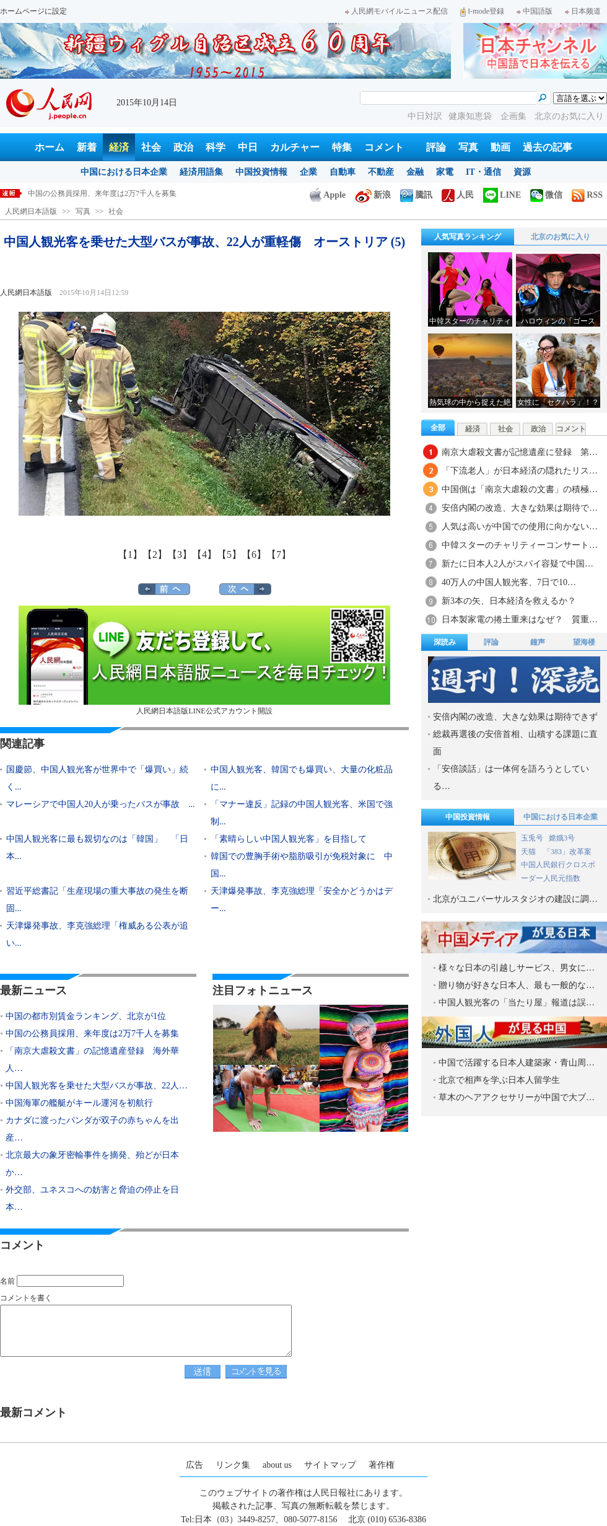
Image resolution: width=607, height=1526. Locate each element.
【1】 (130, 554)
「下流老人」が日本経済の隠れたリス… (520, 470)
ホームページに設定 (33, 11)
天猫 (529, 851)
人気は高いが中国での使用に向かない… (520, 526)
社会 (151, 147)
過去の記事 (547, 147)
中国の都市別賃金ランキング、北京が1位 (96, 193)
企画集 (514, 116)
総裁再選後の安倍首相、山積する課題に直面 (515, 743)
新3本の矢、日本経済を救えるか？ (509, 601)
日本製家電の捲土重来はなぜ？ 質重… (520, 619)
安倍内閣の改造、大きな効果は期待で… (520, 508)
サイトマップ (330, 1465)
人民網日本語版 (31, 211)
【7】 (278, 554)
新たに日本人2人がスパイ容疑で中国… (517, 563)
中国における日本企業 (124, 172)
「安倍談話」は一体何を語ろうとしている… (511, 777)
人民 (458, 195)
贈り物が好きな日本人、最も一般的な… (517, 985)
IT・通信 (483, 172)
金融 (415, 172)
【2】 (154, 554)
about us (277, 1465)
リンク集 (233, 1465)
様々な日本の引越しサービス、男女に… (517, 967)
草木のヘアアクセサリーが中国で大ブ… (517, 1097)
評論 (436, 147)
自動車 (343, 172)
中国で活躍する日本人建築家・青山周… (517, 1062)
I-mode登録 (482, 11)
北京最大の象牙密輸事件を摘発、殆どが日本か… (92, 1163)
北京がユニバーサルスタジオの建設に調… (515, 899)
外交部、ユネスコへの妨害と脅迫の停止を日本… (92, 1198)
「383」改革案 (567, 851)
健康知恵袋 (471, 116)
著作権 (382, 1465)
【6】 (254, 554)
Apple (328, 195)
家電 (444, 172)
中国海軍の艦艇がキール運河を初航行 (79, 1103)
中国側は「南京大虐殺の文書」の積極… (520, 489)
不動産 (381, 172)
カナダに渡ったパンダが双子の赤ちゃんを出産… (92, 1129)
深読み (445, 642)
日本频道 (583, 11)
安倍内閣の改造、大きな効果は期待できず (515, 716)
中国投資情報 (261, 172)
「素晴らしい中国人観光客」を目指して (289, 839)
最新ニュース (33, 990)
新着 (87, 147)
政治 (183, 147)
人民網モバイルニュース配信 (396, 11)
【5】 (229, 554)
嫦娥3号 (562, 838)
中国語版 (534, 11)
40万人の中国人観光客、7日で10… (509, 582)
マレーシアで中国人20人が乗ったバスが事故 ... (100, 804)
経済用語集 (201, 172)
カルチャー (295, 147)
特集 (342, 147)
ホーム (49, 147)
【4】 (204, 554)
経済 (119, 147)
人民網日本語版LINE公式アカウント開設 (204, 660)
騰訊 (416, 195)
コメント (384, 147)
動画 (500, 147)
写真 (468, 147)
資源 (522, 172)
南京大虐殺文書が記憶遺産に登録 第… (520, 452)
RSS (587, 195)
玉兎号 (532, 838)
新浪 (373, 195)
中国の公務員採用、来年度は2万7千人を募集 (92, 1033)
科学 (215, 147)
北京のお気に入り (569, 116)
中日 (248, 147)
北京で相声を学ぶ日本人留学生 (499, 1080)
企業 (308, 172)
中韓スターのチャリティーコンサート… (520, 545)
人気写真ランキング (467, 236)
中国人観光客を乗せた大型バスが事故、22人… (97, 1085)
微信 (546, 195)
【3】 (179, 554)
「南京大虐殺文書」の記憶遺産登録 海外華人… (92, 1059)
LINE (502, 195)
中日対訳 (425, 116)
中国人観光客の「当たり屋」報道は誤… (517, 1002)
